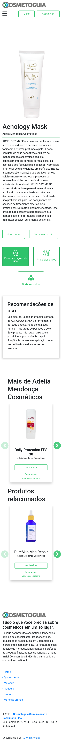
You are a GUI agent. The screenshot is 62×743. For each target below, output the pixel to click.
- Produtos (8, 694)
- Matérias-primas (12, 699)
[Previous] (4, 445)
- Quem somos (10, 677)
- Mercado (8, 683)
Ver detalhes (31, 467)
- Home (6, 671)
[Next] (57, 445)
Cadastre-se (48, 13)
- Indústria (8, 688)
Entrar (26, 13)
